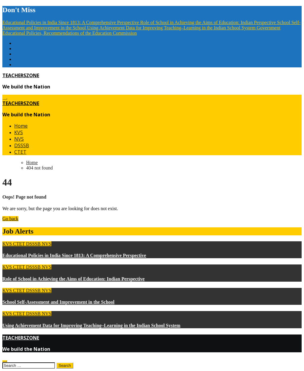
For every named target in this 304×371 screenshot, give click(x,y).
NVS (19, 139)
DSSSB (21, 145)
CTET (20, 152)
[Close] (4, 361)
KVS (18, 132)
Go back (10, 218)
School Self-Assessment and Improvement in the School (58, 302)
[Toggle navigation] (4, 99)
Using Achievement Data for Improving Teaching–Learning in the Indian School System (91, 325)
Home (21, 126)
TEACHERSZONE (20, 75)
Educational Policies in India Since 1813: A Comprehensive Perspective (74, 255)
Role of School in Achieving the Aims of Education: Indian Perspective (73, 278)
